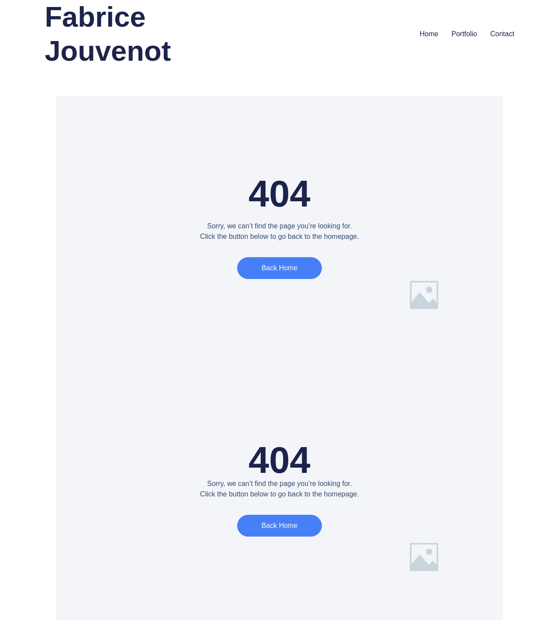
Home (429, 34)
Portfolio (464, 34)
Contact (502, 34)
